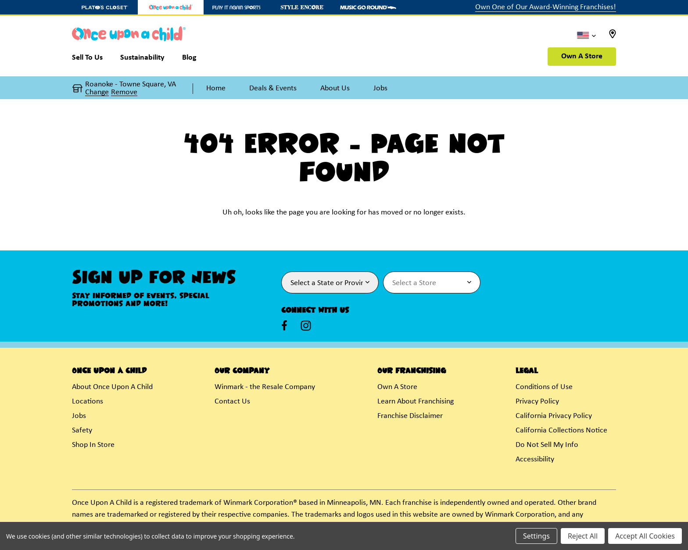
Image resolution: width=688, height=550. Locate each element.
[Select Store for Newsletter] (431, 282)
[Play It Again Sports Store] (236, 7)
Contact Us (232, 401)
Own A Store (581, 56)
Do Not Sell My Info (547, 445)
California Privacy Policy (554, 416)
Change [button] (97, 92)
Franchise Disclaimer (410, 416)
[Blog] (189, 59)
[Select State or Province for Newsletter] (330, 282)
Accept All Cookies (645, 536)
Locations (87, 401)
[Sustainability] (142, 59)
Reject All (583, 536)
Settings (536, 536)
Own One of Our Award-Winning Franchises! (545, 7)
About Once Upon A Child (112, 387)
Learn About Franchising (415, 401)
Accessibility (535, 459)
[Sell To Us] (91, 59)
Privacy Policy (537, 401)
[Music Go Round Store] (368, 7)
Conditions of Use (544, 387)
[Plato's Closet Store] (105, 7)
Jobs (79, 416)
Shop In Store (93, 445)
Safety (82, 430)
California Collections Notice (561, 430)
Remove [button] (124, 92)
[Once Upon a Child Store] (171, 7)
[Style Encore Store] (302, 7)
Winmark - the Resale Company (265, 387)
